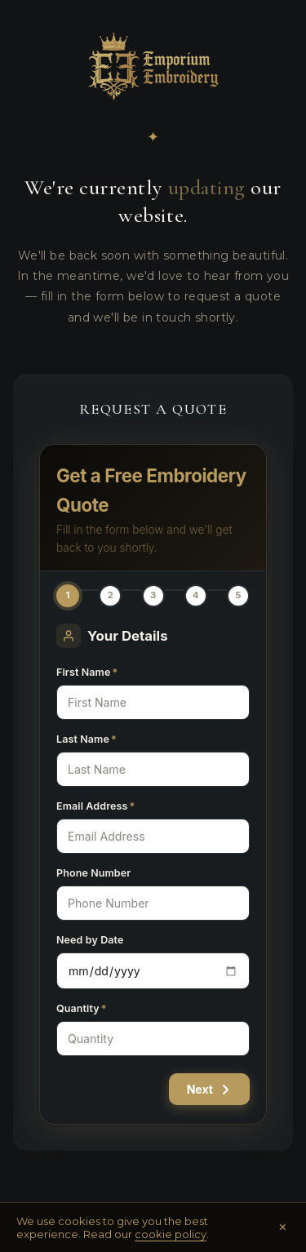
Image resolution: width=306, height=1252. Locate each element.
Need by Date (89, 940)
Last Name (86, 739)
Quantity (81, 1008)
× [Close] (282, 1227)
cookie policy (170, 1234)
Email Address (95, 806)
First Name (87, 672)
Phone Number (93, 873)
